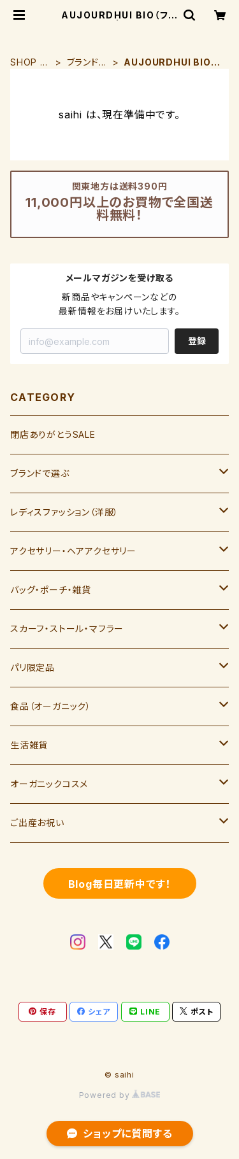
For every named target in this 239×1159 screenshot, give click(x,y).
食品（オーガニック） (50, 706)
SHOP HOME (28, 63)
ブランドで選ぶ (87, 63)
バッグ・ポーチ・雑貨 (50, 589)
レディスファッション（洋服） (64, 512)
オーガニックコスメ (49, 783)
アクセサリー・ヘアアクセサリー (73, 550)
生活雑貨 (29, 745)
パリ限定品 (32, 667)
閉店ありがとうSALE (53, 434)
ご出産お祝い (37, 822)
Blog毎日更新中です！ (119, 884)
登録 (197, 340)
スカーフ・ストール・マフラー (67, 628)
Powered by (120, 1095)
